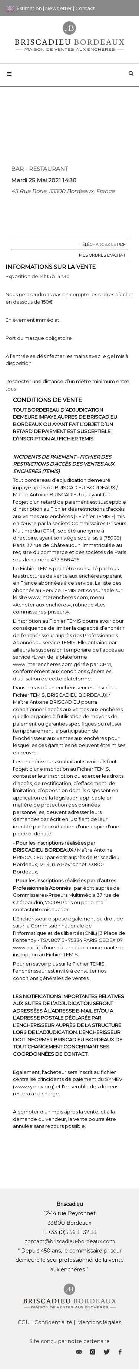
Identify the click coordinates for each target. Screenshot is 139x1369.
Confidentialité (53, 1322)
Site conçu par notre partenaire (69, 1341)
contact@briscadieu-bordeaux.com (69, 1241)
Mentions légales (99, 1322)
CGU (24, 1322)
